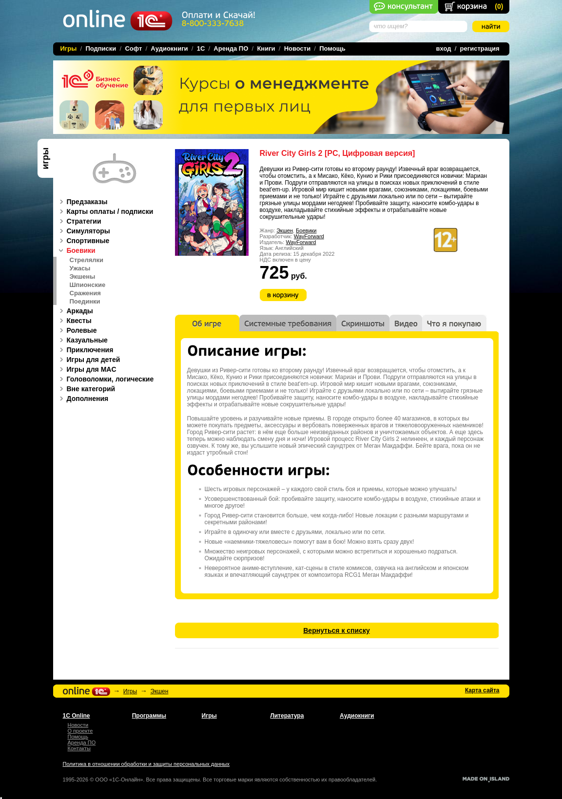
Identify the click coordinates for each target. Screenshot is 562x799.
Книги (266, 48)
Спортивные (83, 240)
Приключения (85, 349)
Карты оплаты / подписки (105, 211)
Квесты (74, 320)
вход (443, 48)
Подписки (100, 48)
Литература (287, 715)
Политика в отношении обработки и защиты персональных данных (146, 764)
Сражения (85, 293)
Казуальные (82, 340)
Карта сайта (482, 690)
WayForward (309, 236)
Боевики (306, 230)
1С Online (76, 715)
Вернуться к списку (336, 630)
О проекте (80, 731)
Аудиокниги (169, 48)
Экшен (284, 230)
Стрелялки (87, 260)
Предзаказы (82, 201)
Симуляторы (83, 231)
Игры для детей (88, 359)
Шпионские (88, 285)
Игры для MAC (86, 369)
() (499, 6)
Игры (130, 691)
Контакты (79, 748)
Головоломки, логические (105, 379)
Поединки (85, 301)
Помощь (332, 48)
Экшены (83, 276)
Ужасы (80, 268)
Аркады (75, 310)
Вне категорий (86, 388)
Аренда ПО (230, 48)
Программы (149, 715)
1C (201, 48)
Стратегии (79, 221)
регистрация (480, 48)
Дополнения (83, 398)
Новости (297, 48)
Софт (133, 48)
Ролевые (77, 330)
